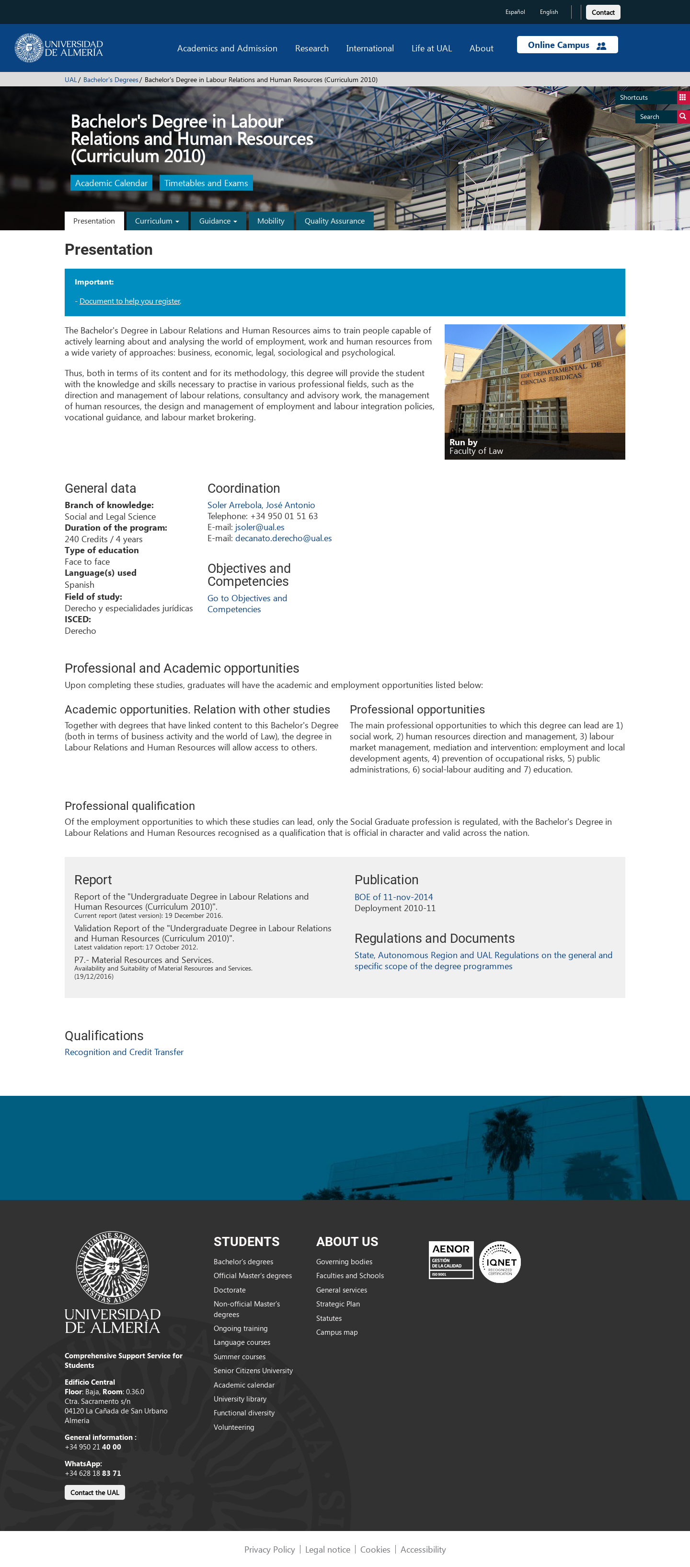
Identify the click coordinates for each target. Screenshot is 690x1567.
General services (341, 1289)
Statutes (329, 1318)
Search (665, 116)
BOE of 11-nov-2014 (394, 896)
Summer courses (239, 1356)
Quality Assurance (335, 220)
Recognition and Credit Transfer (124, 1051)
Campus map (337, 1332)
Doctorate (230, 1289)
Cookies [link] (375, 1549)
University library (240, 1398)
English (549, 11)
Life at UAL (432, 48)
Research (312, 48)
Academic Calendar (111, 183)
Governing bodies (344, 1261)
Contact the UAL (94, 1492)
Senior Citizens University (253, 1370)
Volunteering (234, 1427)
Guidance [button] (218, 220)
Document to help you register (130, 301)
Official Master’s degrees (253, 1275)
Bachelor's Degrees (110, 79)
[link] (603, 11)
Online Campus (567, 44)
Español (515, 11)
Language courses (242, 1342)
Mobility (271, 220)
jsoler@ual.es (260, 527)
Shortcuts (655, 97)
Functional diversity (244, 1412)
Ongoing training (241, 1328)
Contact (603, 12)
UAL (71, 79)
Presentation (94, 220)
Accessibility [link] (423, 1549)
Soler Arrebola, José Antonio (261, 504)
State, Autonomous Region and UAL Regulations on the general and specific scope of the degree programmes (484, 960)
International (370, 48)
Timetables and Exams (206, 183)
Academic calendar (244, 1384)
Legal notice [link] (327, 1549)
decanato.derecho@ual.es (283, 538)
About (482, 48)
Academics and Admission (227, 48)
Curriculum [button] (157, 220)
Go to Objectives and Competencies (247, 603)
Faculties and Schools (350, 1275)
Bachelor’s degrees (243, 1261)
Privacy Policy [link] (269, 1549)
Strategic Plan (338, 1303)
